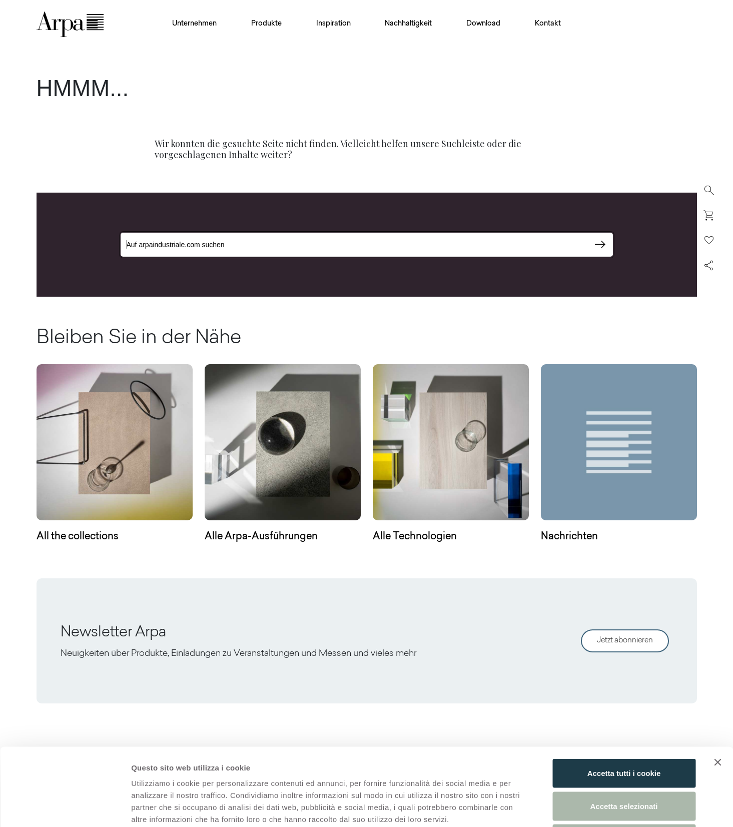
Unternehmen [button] (194, 24)
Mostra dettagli (526, 807)
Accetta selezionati (623, 728)
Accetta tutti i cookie (624, 695)
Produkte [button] (266, 24)
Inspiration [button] (333, 24)
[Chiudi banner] (717, 684)
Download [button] (483, 24)
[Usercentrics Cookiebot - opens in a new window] (65, 807)
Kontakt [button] (548, 24)
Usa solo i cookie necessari (624, 761)
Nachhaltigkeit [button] (408, 24)
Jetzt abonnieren (625, 640)
